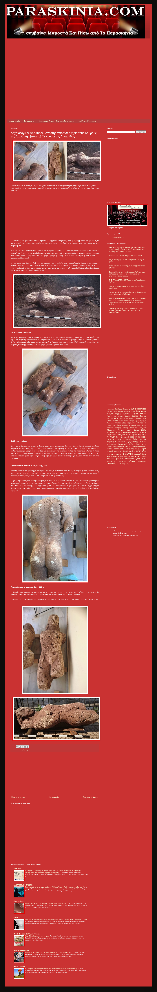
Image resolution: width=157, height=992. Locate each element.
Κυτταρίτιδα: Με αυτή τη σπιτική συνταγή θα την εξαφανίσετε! (46, 903)
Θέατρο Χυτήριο (122, 425)
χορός (126, 463)
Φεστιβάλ (111, 437)
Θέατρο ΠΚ (141, 423)
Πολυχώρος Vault (123, 435)
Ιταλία (139, 425)
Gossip (133, 408)
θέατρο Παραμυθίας (127, 448)
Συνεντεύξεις (29, 121)
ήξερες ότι (132, 437)
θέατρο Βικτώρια (125, 446)
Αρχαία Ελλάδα (139, 413)
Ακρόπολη (126, 414)
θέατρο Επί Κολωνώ (139, 446)
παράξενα (111, 461)
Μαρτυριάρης (19, 901)
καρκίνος (132, 451)
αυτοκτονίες (127, 439)
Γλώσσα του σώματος (115, 416)
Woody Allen (113, 411)
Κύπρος (118, 428)
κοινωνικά (127, 453)
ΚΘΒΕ (144, 425)
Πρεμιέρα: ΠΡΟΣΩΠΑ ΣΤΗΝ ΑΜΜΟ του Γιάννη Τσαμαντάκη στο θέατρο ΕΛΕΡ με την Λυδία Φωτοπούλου (126, 310)
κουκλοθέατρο (112, 456)
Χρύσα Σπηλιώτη (122, 437)
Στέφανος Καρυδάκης (138, 435)
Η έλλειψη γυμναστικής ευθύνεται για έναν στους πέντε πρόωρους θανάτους (51, 968)
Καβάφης (110, 428)
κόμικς (137, 456)
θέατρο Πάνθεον (112, 448)
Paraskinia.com (117, 237)
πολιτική (131, 461)
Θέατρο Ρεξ (111, 425)
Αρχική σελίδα (14, 121)
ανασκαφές (20, 750)
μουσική (119, 459)
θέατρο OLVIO (140, 444)
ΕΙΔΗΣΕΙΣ (17, 869)
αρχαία (27, 750)
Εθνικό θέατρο (131, 416)
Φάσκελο (17, 918)
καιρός (125, 451)
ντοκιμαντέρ (129, 459)
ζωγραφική (122, 444)
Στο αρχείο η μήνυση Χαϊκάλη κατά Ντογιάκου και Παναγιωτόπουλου (48, 952)
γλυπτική (143, 439)
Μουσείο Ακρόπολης (123, 432)
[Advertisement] (27, 65)
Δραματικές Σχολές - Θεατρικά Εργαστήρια (56, 121)
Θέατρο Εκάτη (123, 421)
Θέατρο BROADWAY (127, 418)
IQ (108, 411)
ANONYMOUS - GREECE (23, 885)
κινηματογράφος (114, 454)
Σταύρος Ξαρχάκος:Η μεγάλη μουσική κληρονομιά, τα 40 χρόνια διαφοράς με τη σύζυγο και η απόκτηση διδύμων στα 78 (127, 274)
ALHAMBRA (110, 409)
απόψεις (110, 439)
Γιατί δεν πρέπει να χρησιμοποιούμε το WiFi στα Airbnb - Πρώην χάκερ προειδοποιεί (54, 887)
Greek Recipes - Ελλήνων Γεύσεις (26, 934)
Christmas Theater (121, 409)
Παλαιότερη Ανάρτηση (90, 797)
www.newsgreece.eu (21, 950)
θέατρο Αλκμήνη (113, 446)
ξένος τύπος (141, 459)
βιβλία (135, 439)
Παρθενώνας (111, 435)
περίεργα (122, 461)
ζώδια (131, 444)
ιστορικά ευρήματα (114, 451)
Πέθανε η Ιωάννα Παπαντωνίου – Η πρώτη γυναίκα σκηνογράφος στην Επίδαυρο (127, 293)
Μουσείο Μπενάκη (139, 432)
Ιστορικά (132, 425)
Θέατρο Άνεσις (112, 421)
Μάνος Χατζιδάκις (130, 428)
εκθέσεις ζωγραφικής (128, 442)
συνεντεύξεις (112, 463)
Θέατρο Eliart (141, 418)
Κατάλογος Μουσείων (87, 121)
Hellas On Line (19, 967)
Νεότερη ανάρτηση (18, 797)
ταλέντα (121, 463)
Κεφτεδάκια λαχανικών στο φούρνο (37, 936)
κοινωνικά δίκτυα (140, 454)
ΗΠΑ (116, 418)
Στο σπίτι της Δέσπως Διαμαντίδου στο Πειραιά (125, 256)
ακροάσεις (142, 437)
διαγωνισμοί (111, 442)
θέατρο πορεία (140, 449)
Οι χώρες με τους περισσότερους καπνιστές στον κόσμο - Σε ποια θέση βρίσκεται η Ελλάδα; (56, 919)
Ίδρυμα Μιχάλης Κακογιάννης (129, 411)
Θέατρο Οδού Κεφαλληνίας (125, 423)
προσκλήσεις (141, 461)
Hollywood (141, 409)
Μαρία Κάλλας (133, 430)
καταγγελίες (141, 451)
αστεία (118, 439)
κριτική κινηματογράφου (126, 456)
